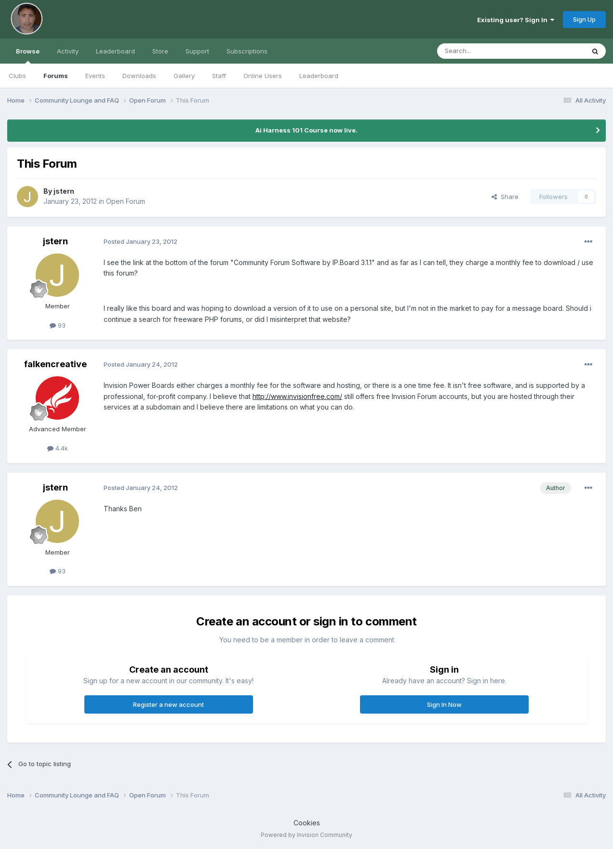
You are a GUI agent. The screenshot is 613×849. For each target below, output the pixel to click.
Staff (219, 76)
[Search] (486, 51)
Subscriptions (247, 51)
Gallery (184, 76)
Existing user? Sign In (515, 20)
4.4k (57, 448)
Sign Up (584, 19)
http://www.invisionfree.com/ (297, 396)
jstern (63, 191)
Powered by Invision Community (306, 834)
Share (505, 196)
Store (160, 51)
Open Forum (125, 201)
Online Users (262, 76)
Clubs (17, 76)
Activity (68, 51)
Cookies (306, 823)
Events (95, 76)
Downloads (139, 76)
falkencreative (55, 364)
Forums (55, 76)
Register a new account (168, 704)
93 (58, 325)
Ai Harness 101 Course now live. (306, 130)
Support (197, 51)
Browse (28, 55)
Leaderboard (318, 76)
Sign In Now (444, 704)
